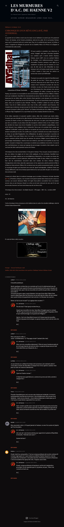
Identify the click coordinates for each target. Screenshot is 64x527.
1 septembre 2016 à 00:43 (31, 462)
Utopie (50, 270)
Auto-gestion (28, 270)
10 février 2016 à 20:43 (30, 303)
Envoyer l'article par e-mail (18, 267)
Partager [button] (7, 267)
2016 (11, 270)
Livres (39, 18)
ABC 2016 (15, 270)
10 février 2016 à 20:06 (20, 280)
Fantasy (40, 270)
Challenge (35, 270)
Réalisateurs (31, 18)
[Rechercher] (58, 5)
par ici (7, 178)
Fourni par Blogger (32, 518)
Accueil (14, 18)
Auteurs (21, 18)
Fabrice (13, 451)
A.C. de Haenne (20, 303)
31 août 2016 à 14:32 (20, 451)
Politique (45, 270)
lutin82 (12, 422)
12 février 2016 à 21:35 (21, 361)
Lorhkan (13, 361)
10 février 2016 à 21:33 (30, 341)
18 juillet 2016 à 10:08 (20, 422)
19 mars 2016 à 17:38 (30, 403)
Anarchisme (21, 270)
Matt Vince (37, 521)
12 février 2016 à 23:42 (30, 370)
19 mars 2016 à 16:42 (19, 391)
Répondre (14, 330)
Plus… (50, 18)
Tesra (12, 391)
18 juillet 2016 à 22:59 (30, 430)
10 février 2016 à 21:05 (20, 333)
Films (45, 18)
